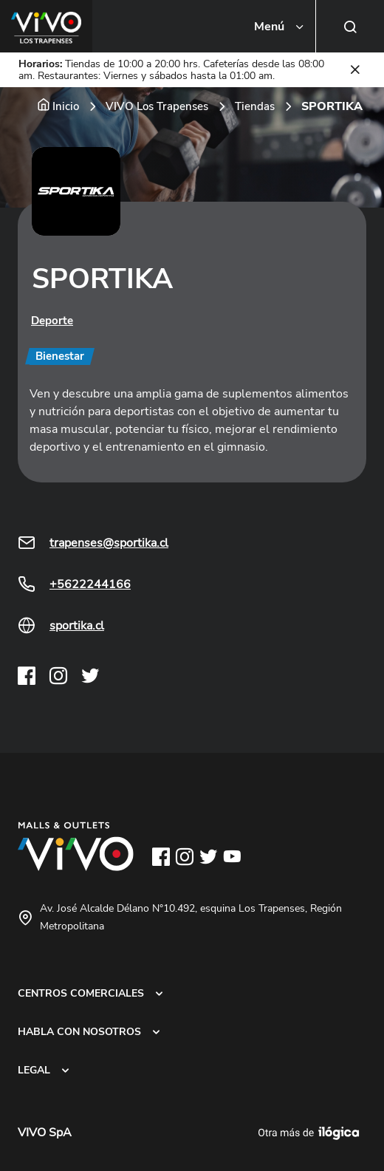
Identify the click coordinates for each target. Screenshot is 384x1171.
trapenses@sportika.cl (108, 543)
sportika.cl (76, 626)
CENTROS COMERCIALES (81, 993)
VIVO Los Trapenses (157, 106)
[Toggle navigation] (279, 26)
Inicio (65, 106)
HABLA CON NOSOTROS (79, 1031)
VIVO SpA (45, 1132)
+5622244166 (90, 584)
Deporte (52, 320)
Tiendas (255, 106)
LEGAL (34, 1069)
